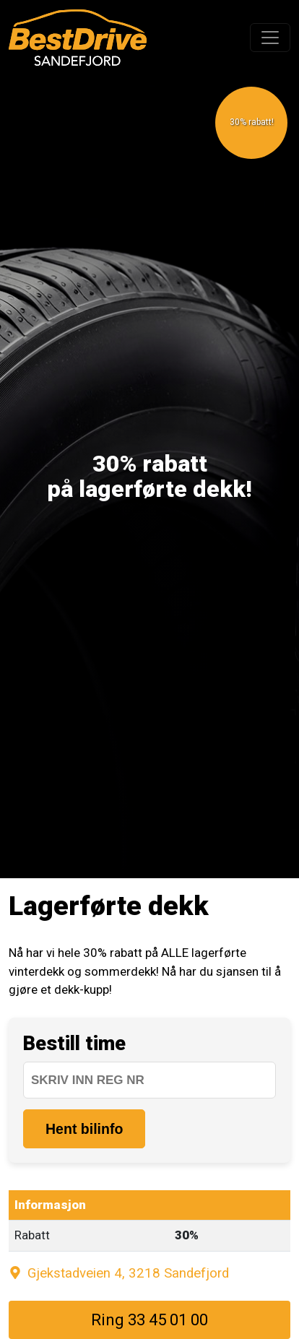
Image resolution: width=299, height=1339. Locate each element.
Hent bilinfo (84, 1129)
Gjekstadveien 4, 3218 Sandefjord (119, 1273)
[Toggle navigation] (270, 37)
